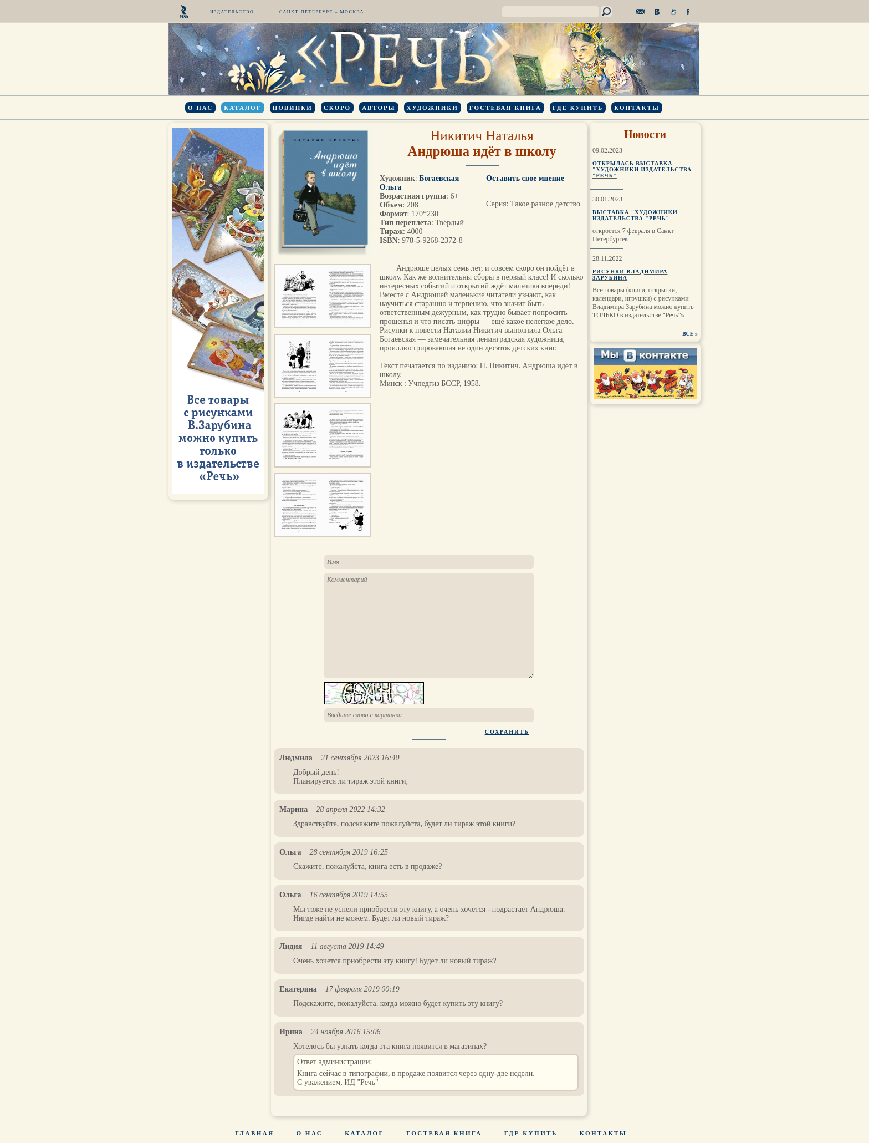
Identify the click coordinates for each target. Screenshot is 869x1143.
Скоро (337, 107)
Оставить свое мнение (525, 178)
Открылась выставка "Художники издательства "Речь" (642, 169)
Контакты (637, 107)
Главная (254, 1133)
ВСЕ (688, 334)
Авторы (378, 107)
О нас (200, 107)
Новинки (293, 107)
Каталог (242, 107)
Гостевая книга (505, 107)
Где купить (578, 107)
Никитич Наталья (482, 135)
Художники (432, 107)
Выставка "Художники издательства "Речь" (635, 215)
